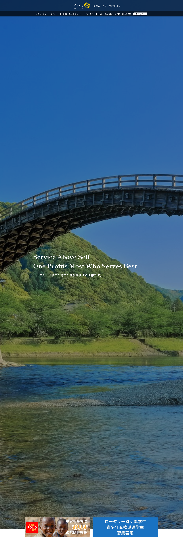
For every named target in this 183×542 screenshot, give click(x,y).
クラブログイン (140, 14)
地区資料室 (126, 14)
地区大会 (99, 14)
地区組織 (63, 14)
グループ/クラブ (86, 14)
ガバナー (53, 14)
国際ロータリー (42, 14)
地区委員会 (73, 14)
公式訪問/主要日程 (112, 14)
